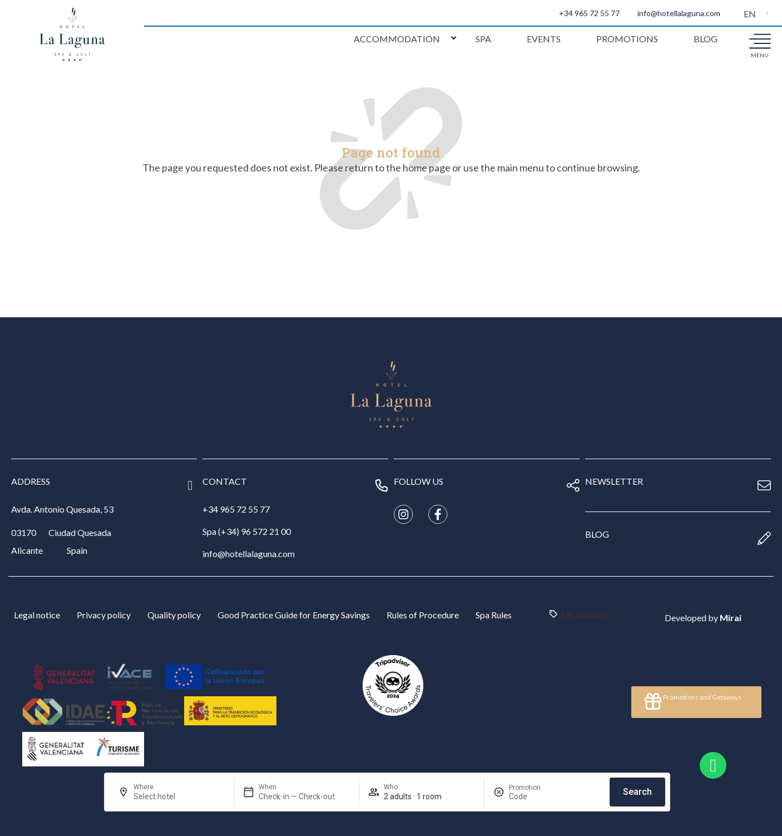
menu (760, 55)
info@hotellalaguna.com (678, 13)
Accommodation (397, 38)
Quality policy (174, 614)
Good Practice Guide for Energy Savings (293, 614)
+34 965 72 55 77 (589, 13)
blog (597, 534)
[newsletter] (764, 485)
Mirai (730, 617)
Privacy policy (104, 614)
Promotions (627, 38)
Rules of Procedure (423, 614)
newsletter (614, 481)
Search (637, 791)
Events (544, 38)
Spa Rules (494, 614)
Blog (705, 38)
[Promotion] (535, 796)
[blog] (764, 538)
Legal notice (37, 614)
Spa (483, 38)
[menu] (760, 41)
